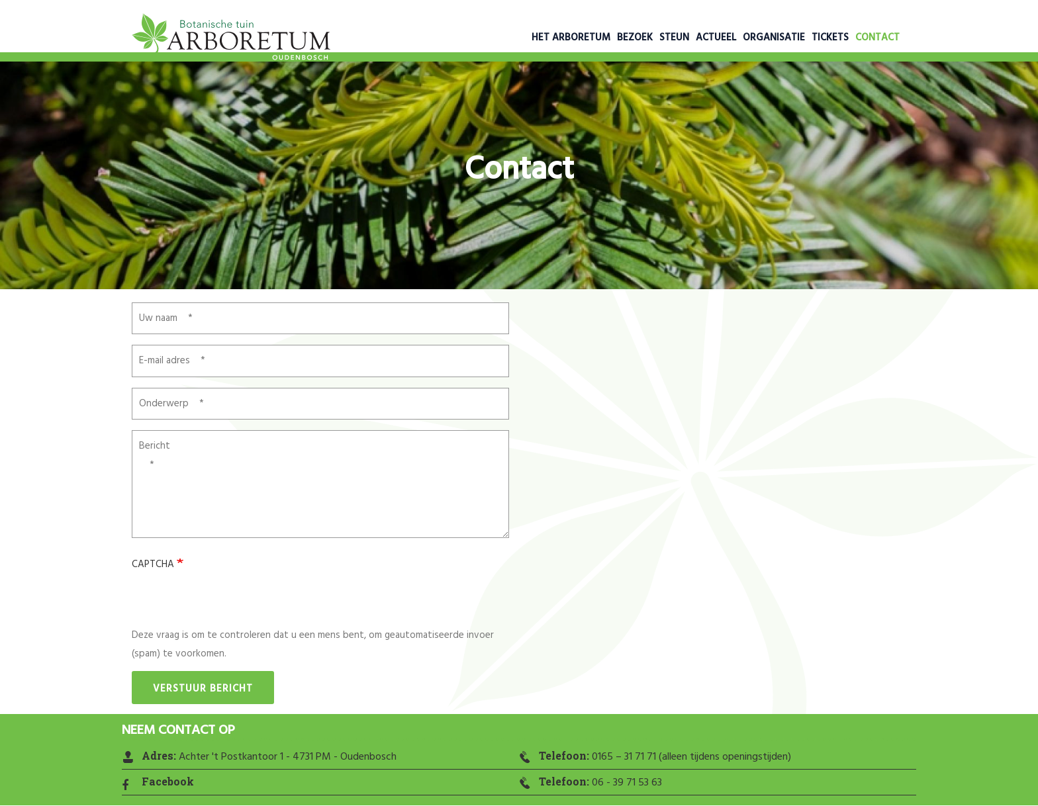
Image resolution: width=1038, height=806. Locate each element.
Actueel (716, 38)
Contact (877, 38)
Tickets (830, 38)
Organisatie (774, 38)
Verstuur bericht (203, 689)
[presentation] (232, 600)
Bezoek (635, 38)
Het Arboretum (571, 38)
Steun (674, 38)
